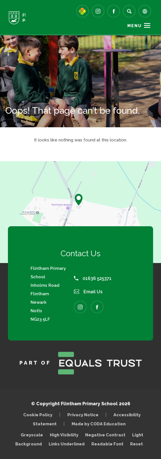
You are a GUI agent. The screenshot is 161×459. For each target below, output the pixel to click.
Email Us (88, 291)
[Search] (129, 11)
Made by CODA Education (100, 423)
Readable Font (107, 443)
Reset (136, 443)
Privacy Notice (82, 414)
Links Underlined (67, 443)
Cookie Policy (37, 414)
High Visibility (64, 434)
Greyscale (32, 434)
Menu (134, 25)
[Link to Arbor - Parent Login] (82, 11)
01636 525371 (92, 278)
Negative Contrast (105, 434)
